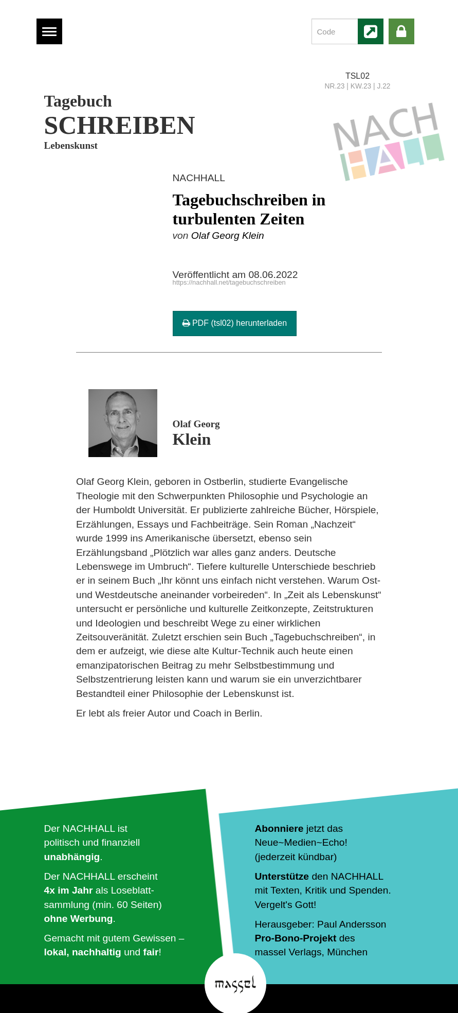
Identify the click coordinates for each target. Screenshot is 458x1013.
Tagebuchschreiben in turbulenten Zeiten (249, 209)
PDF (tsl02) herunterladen (234, 323)
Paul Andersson (351, 924)
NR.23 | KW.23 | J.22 (358, 86)
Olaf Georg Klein (227, 235)
